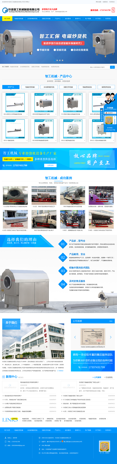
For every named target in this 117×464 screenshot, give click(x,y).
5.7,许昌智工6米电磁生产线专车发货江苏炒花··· (77, 399)
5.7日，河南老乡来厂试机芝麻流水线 (15, 399)
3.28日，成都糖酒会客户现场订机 (73, 230)
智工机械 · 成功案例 (58, 178)
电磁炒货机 (25, 418)
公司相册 (77, 321)
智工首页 (7, 18)
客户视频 (88, 18)
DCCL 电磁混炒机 (9, 140)
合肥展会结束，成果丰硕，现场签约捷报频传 (101, 206)
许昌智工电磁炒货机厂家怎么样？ (89, 382)
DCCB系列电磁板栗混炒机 (40, 140)
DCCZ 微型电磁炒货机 (68, 140)
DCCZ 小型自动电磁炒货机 (98, 140)
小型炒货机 (48, 421)
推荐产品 (11, 87)
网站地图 (98, 2)
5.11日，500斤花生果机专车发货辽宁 (44, 206)
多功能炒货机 (68, 421)
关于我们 (98, 18)
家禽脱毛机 (50, 418)
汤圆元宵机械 (46, 18)
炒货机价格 (102, 418)
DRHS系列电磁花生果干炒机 (41, 114)
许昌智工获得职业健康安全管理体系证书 (93, 347)
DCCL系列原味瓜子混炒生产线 (99, 114)
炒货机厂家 (58, 421)
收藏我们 (105, 2)
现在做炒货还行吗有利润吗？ (29, 382)
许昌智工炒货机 (27, 421)
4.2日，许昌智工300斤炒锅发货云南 (74, 411)
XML (43, 445)
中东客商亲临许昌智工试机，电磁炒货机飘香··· (18, 411)
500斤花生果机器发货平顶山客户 (44, 230)
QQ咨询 (110, 113)
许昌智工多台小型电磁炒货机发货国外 (74, 407)
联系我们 (112, 2)
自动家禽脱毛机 (32, 18)
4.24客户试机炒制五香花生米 (13, 403)
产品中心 (58, 18)
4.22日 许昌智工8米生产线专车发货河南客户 (15, 230)
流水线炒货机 (38, 421)
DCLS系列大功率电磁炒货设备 (13, 114)
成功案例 (68, 18)
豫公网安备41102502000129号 (71, 441)
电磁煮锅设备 (45, 66)
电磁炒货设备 (93, 418)
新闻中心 (78, 18)
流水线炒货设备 (61, 418)
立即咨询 (50, 165)
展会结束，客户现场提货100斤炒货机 (74, 403)
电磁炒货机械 (19, 18)
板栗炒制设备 (55, 66)
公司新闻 (97, 377)
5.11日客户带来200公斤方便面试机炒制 (15, 206)
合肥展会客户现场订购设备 (13, 407)
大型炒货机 (82, 418)
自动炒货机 (78, 421)
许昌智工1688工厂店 (38, 418)
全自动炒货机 (72, 418)
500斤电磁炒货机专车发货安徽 (72, 206)
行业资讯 (109, 377)
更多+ (111, 321)
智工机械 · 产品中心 (58, 76)
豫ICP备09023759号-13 (54, 441)
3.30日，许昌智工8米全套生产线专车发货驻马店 (101, 230)
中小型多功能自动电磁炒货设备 (70, 114)
